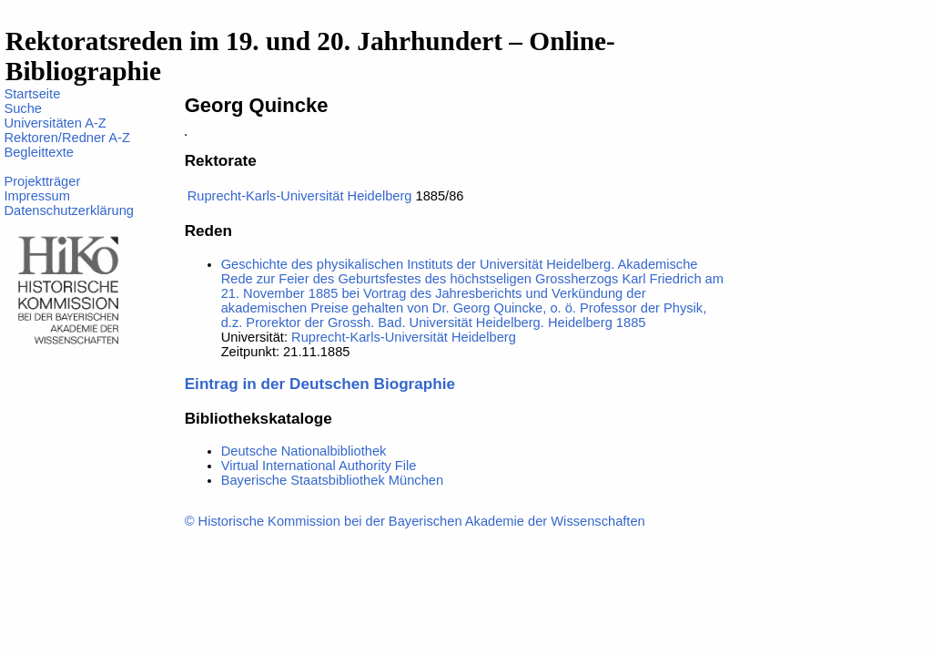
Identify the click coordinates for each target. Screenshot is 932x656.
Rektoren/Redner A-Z (66, 137)
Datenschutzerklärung (69, 210)
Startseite (32, 94)
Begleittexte (39, 152)
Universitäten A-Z (55, 123)
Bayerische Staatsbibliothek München (332, 480)
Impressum (36, 196)
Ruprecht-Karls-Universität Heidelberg (299, 196)
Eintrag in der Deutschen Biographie (320, 383)
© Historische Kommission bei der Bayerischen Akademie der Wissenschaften (415, 521)
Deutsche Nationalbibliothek (304, 451)
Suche (23, 108)
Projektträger (42, 181)
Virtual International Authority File (319, 465)
